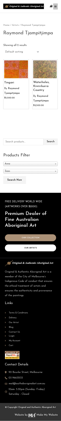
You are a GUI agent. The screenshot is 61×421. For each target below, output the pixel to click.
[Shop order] (21, 51)
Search (50, 141)
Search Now (14, 180)
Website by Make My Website (36, 415)
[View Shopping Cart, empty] (51, 6)
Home (6, 25)
